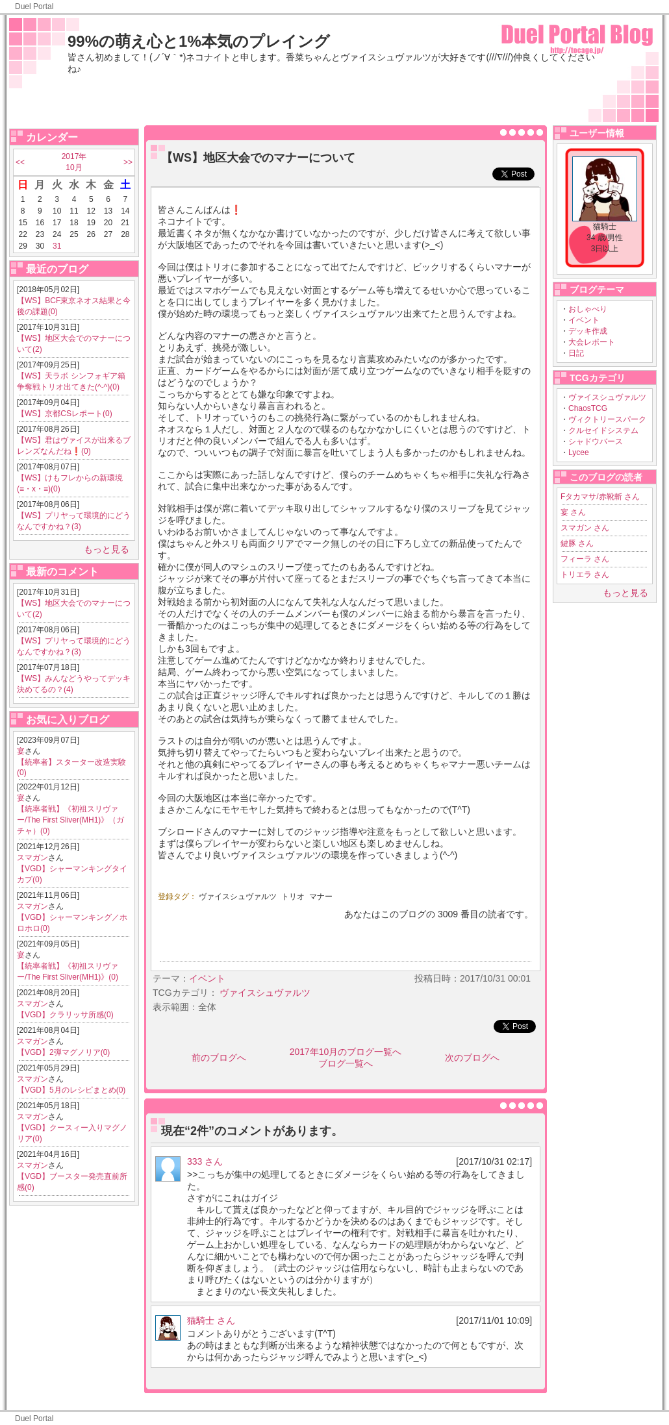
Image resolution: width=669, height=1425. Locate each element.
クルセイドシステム (603, 430)
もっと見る (106, 549)
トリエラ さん (585, 574)
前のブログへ (219, 1057)
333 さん (205, 1161)
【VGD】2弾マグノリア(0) (63, 1052)
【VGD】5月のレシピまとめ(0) (71, 1090)
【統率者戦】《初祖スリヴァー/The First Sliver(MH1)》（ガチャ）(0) (70, 820)
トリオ (293, 896)
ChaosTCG (587, 408)
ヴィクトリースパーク (607, 419)
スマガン (32, 857)
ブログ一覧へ (345, 1063)
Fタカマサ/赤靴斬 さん (600, 496)
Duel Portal (34, 6)
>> (128, 162)
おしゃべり (587, 309)
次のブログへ (472, 1057)
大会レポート (591, 342)
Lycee (578, 452)
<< (20, 162)
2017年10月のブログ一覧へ (346, 1052)
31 (57, 246)
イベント (584, 320)
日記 (576, 353)
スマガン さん (585, 527)
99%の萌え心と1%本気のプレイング (199, 41)
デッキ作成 (587, 331)
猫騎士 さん (211, 1320)
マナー (321, 896)
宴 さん (573, 512)
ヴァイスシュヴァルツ (607, 397)
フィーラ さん (585, 559)
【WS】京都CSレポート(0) (64, 413)
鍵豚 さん (577, 543)
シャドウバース (595, 441)
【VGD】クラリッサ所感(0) (65, 1014)
